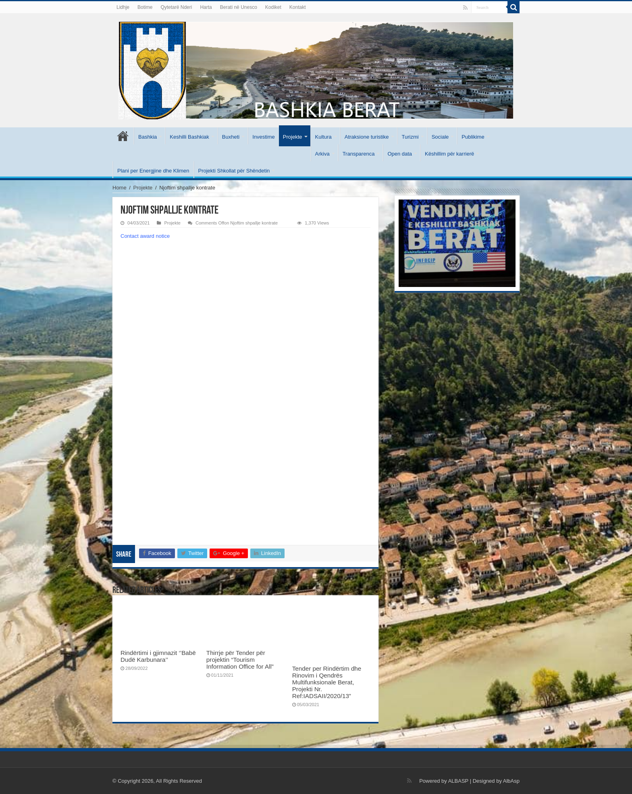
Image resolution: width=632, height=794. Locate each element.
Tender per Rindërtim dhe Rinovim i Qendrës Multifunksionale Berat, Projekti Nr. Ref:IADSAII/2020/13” (327, 682)
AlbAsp (511, 781)
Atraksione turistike (367, 137)
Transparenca (359, 154)
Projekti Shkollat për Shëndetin (234, 171)
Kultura (323, 137)
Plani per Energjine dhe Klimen (153, 171)
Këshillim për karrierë (449, 154)
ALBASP (458, 781)
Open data (399, 154)
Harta (206, 7)
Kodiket (273, 7)
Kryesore (122, 135)
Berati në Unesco (238, 7)
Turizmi (410, 137)
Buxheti (230, 137)
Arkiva (322, 154)
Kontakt (297, 7)
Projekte (292, 137)
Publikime (473, 137)
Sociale (440, 137)
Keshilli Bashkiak (189, 137)
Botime (144, 7)
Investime (263, 137)
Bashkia (147, 137)
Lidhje (122, 7)
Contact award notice (145, 236)
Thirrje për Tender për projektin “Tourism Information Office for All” (240, 659)
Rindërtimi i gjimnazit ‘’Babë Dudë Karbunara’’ (158, 656)
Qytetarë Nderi (176, 7)
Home (119, 188)
